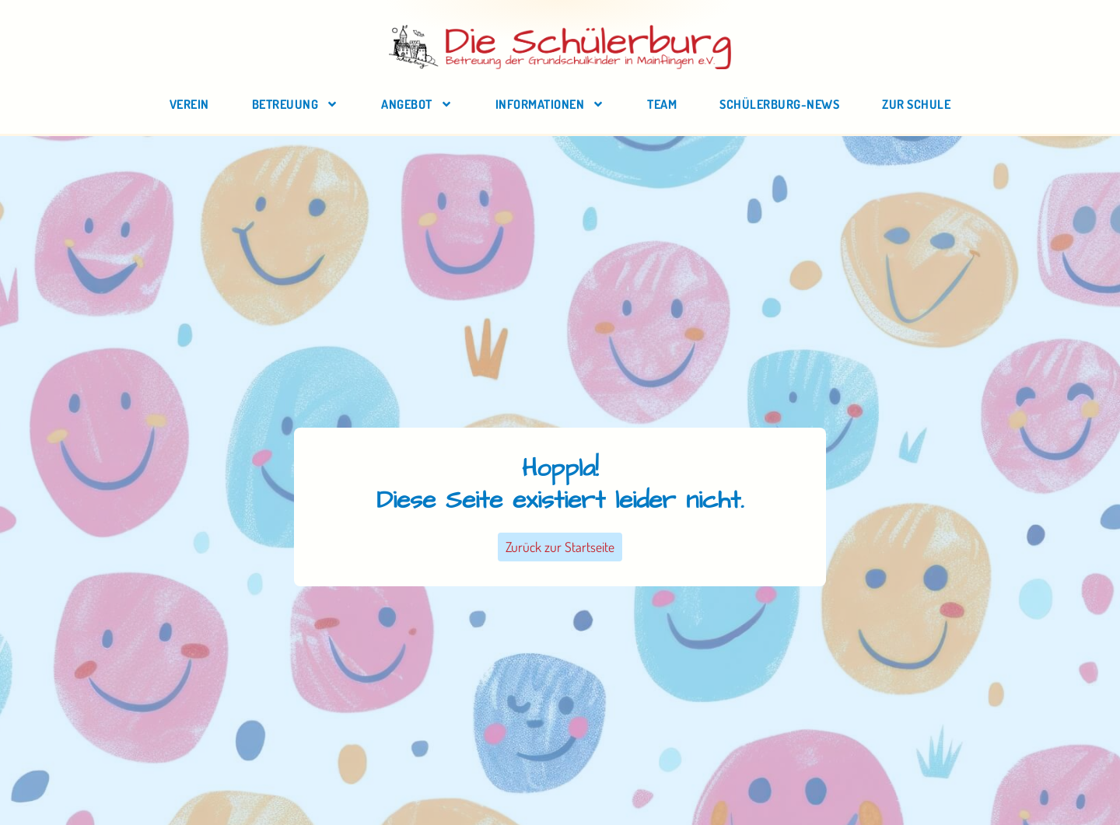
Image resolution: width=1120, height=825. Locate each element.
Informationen (550, 104)
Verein (189, 104)
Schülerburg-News (779, 104)
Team (662, 104)
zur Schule (916, 104)
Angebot (417, 104)
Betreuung (295, 104)
